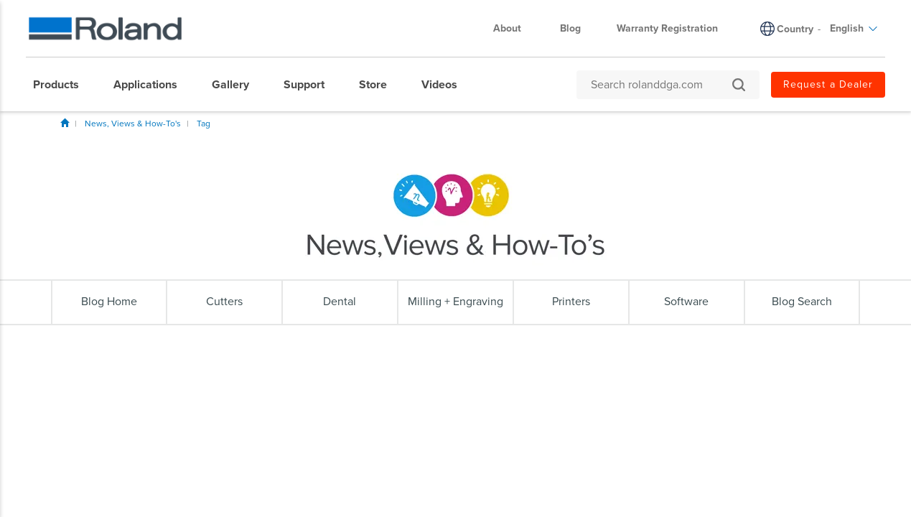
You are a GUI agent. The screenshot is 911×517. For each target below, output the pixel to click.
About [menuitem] (514, 28)
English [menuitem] (854, 28)
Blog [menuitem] (570, 28)
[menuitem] (63, 85)
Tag (203, 123)
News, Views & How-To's (133, 123)
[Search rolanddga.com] (660, 84)
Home (64, 122)
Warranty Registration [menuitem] (667, 28)
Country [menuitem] (795, 29)
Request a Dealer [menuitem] (828, 84)
